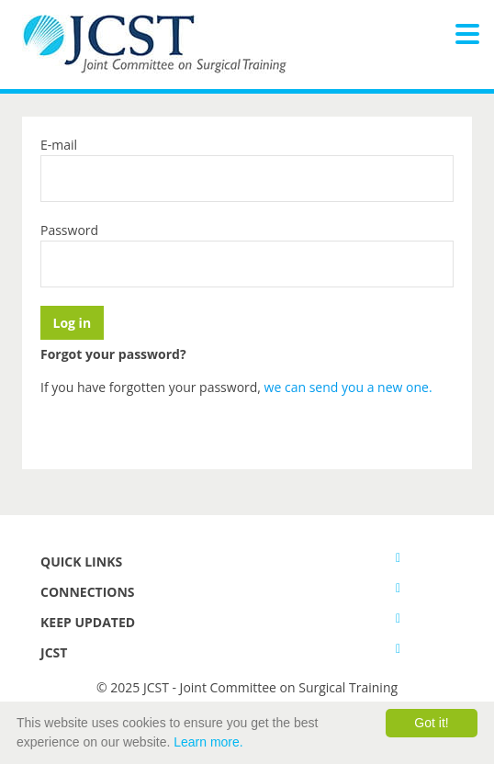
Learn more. (208, 742)
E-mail (58, 144)
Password (69, 230)
